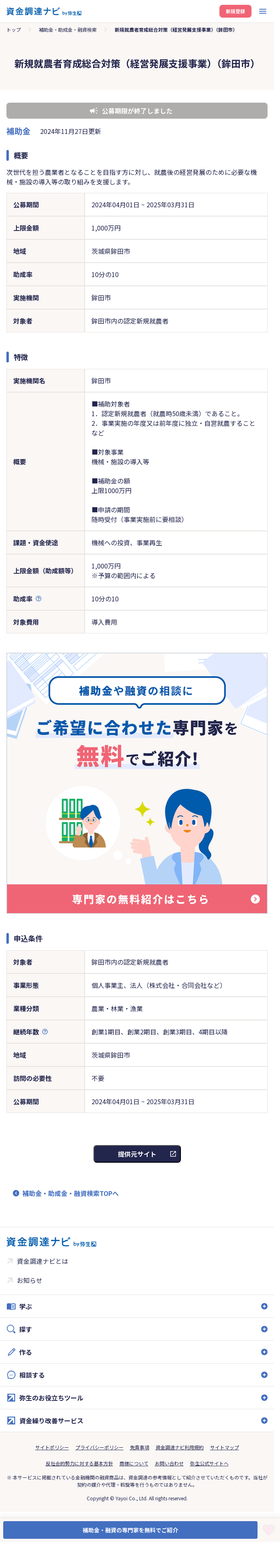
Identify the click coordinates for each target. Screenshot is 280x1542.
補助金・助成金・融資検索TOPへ (70, 1193)
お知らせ (30, 1280)
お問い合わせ (169, 1463)
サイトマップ (224, 1447)
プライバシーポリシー (99, 1447)
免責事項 (139, 1447)
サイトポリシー (52, 1447)
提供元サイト (137, 1154)
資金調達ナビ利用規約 (180, 1447)
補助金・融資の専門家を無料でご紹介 (130, 1530)
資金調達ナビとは (42, 1261)
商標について (134, 1463)
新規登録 (235, 11)
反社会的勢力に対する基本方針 (79, 1463)
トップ (13, 29)
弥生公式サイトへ (209, 1463)
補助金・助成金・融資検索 (68, 29)
